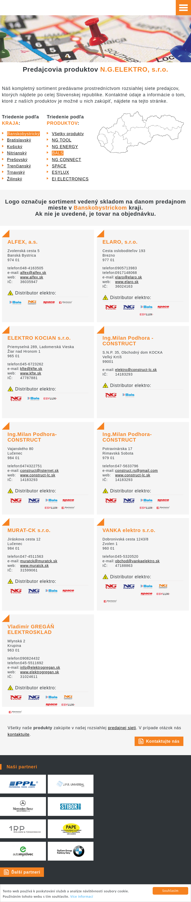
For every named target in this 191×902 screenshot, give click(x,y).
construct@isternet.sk (39, 471)
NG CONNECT (66, 160)
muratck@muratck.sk (38, 561)
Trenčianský (19, 166)
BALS (57, 153)
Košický (15, 147)
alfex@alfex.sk (33, 273)
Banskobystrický (23, 134)
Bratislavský (19, 140)
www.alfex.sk (31, 277)
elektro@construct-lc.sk (136, 370)
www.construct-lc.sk (37, 475)
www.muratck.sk (34, 566)
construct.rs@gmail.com (136, 471)
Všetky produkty (68, 134)
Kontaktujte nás (163, 741)
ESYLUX (60, 172)
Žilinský (14, 179)
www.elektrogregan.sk (39, 672)
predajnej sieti (122, 728)
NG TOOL (61, 140)
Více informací (81, 896)
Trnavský (16, 172)
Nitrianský (17, 153)
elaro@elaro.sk (128, 277)
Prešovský (17, 160)
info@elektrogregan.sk (40, 667)
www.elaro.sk (127, 282)
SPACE (59, 166)
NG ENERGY (65, 147)
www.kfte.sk (30, 373)
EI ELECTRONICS (70, 179)
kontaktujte (18, 734)
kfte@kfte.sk (31, 369)
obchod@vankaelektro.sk (137, 561)
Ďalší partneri (25, 872)
